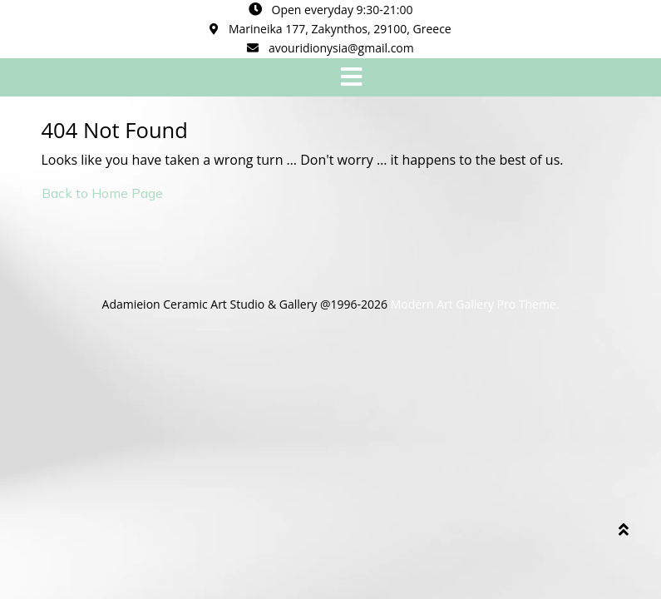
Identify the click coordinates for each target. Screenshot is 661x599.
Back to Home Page (102, 193)
